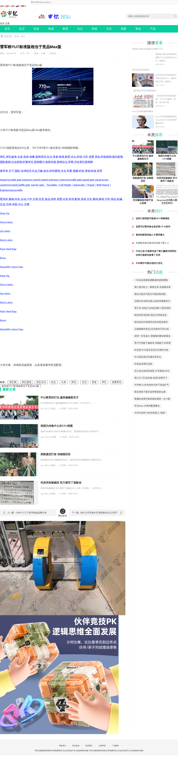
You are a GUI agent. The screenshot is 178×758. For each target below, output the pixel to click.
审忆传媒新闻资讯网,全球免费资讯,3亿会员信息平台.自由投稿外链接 (116, 751)
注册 (7, 23)
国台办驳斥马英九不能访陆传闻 (150, 294)
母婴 (123, 28)
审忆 (104, 382)
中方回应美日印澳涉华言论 (147, 357)
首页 (7, 28)
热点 (53, 382)
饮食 (36, 28)
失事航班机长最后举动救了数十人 (152, 243)
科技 (94, 28)
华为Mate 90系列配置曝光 (147, 406)
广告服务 (115, 746)
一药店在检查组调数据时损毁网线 (151, 280)
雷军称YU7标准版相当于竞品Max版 (20, 386)
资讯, (74, 382)
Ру (18, 6)
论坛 (80, 28)
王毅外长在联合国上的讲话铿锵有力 (152, 301)
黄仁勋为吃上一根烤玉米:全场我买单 (152, 287)
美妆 (138, 28)
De (23, 6)
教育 (65, 28)
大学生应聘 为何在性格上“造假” (150, 413)
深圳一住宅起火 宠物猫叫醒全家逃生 (152, 336)
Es (7, 6)
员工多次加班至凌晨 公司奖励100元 (151, 371)
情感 (51, 28)
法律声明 (102, 746)
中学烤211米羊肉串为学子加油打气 (151, 385)
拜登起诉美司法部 (143, 364)
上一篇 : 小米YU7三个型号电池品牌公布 (27, 512)
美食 (94, 382)
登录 (2, 23)
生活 (22, 28)
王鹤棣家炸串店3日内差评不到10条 (151, 329)
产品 (152, 28)
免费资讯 (116, 382)
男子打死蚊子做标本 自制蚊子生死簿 (152, 343)
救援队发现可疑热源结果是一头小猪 (152, 399)
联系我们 (89, 746)
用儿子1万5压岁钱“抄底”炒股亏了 (150, 378)
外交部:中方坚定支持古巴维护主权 (151, 350)
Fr (13, 6)
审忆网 (12, 382)
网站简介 (62, 746)
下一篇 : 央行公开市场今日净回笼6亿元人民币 (94, 512)
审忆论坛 (41, 382)
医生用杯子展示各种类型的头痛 (150, 392)
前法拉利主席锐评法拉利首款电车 (151, 322)
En (2, 6)
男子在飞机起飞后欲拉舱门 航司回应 (152, 308)
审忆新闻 (26, 382)
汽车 (109, 28)
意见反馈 (75, 746)
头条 (63, 382)
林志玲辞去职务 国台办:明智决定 (150, 315)
